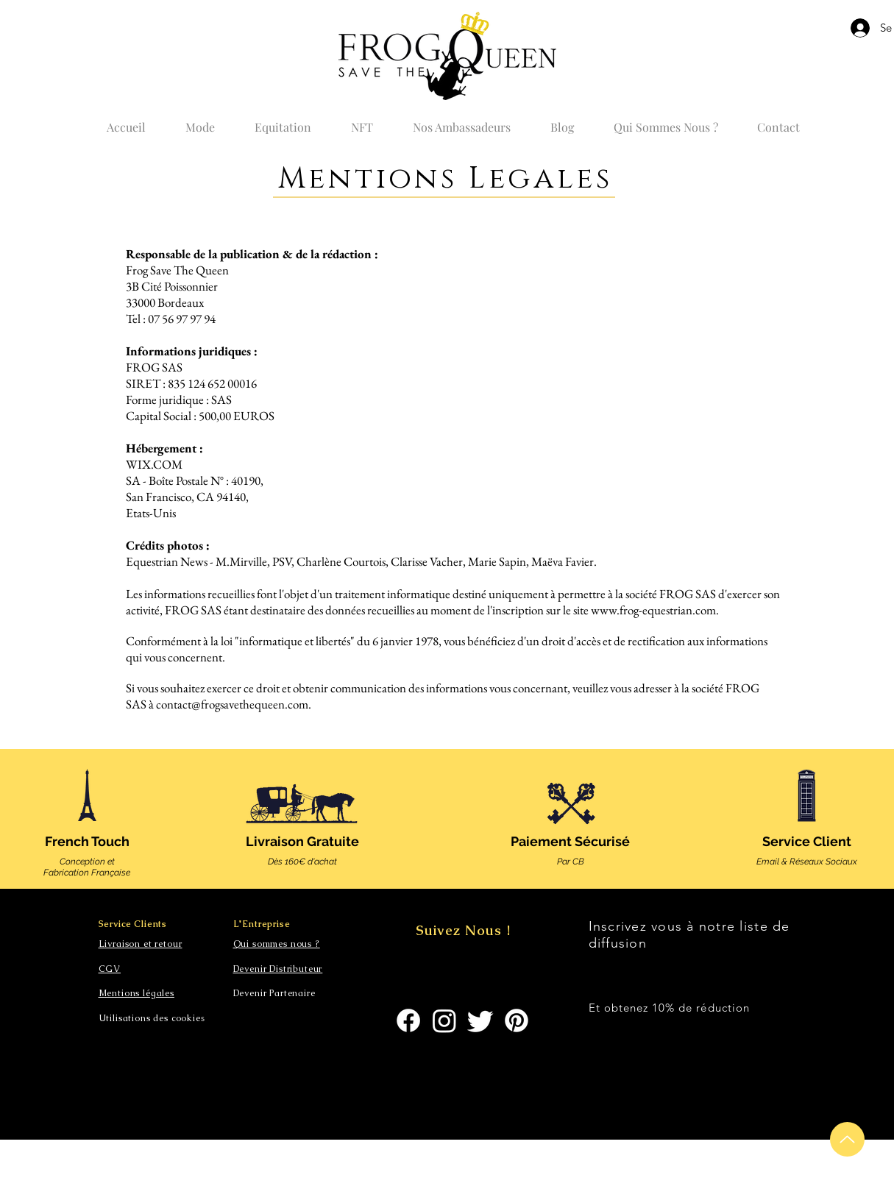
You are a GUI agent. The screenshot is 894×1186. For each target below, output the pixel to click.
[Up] (847, 1139)
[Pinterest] (516, 1020)
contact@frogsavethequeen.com (232, 704)
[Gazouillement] (480, 1020)
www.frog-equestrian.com (653, 610)
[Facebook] (408, 1020)
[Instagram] (444, 1020)
